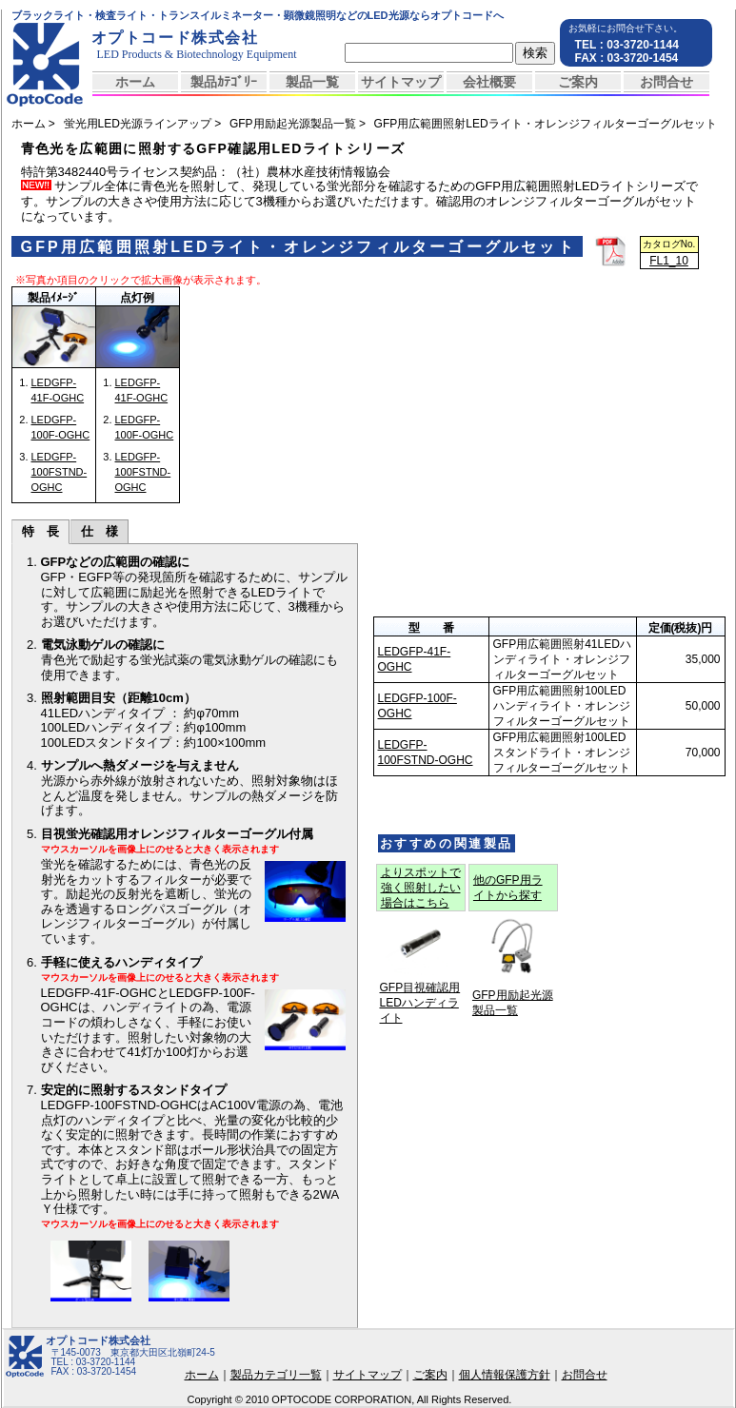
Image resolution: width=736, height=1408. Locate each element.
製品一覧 (312, 81)
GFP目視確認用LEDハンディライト (420, 1003)
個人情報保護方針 (504, 1374)
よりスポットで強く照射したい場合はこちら (421, 887)
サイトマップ (401, 81)
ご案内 (578, 81)
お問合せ (666, 81)
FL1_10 (668, 260)
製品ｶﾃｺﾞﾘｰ (223, 81)
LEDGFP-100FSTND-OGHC (59, 472)
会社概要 (489, 81)
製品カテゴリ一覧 (276, 1374)
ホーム (135, 81)
